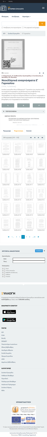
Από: (4, 259)
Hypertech (32, 435)
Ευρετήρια (27, 16)
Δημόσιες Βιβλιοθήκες (8, 362)
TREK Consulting (23, 435)
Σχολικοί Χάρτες (6, 387)
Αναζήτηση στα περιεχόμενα (11, 27)
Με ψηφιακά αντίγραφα (30, 27)
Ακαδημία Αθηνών (7, 350)
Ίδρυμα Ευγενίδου (7, 356)
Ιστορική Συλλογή (16, 8)
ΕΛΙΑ (2, 335)
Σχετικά (28, 131)
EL (4, 1)
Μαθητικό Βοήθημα (7, 375)
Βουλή (3, 338)
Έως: (5, 261)
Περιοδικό (4, 378)
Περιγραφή (7, 131)
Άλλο (3, 390)
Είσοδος (11, 1)
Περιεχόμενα (11, 111)
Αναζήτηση (15, 16)
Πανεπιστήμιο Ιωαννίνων (9, 344)
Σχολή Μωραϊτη (6, 353)
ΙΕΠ (4, 33)
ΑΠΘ (2, 359)
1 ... (13, 237)
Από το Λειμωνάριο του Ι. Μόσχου (27, 125)
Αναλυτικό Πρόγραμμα (8, 384)
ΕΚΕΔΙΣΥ (4, 341)
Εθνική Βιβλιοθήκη (7, 347)
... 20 (34, 237)
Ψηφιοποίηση (18, 131)
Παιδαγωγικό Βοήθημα (8, 381)
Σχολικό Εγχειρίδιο (14, 33)
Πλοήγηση (5, 16)
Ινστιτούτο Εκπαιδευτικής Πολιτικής (21, 433)
